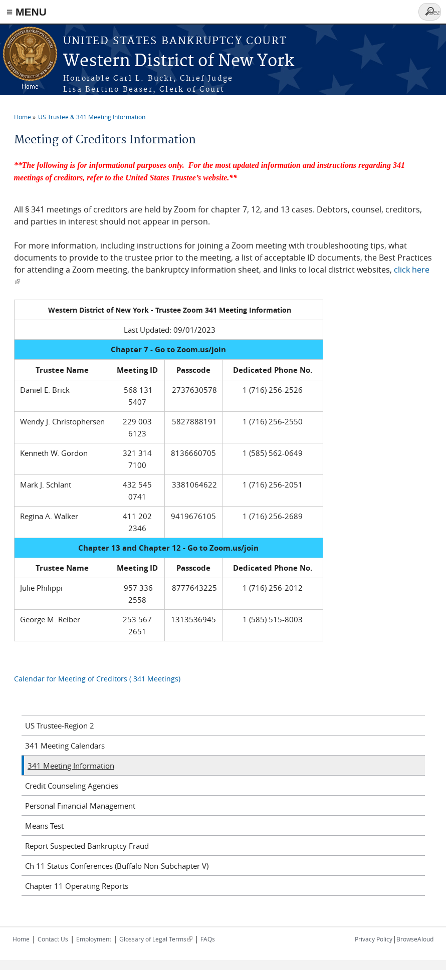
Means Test (44, 826)
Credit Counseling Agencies (71, 786)
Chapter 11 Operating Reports (76, 886)
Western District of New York (178, 61)
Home (22, 117)
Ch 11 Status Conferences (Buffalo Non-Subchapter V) (116, 866)
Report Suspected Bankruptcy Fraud (87, 846)
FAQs (207, 939)
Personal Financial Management (80, 806)
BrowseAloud (414, 939)
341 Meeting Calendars (65, 746)
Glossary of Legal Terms (155, 939)
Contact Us (53, 939)
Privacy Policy (373, 939)
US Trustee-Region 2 (59, 725)
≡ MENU (27, 12)
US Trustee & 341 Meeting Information (91, 117)
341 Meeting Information (71, 766)
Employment (93, 939)
